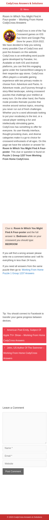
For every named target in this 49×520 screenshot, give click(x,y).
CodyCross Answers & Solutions (24, 3)
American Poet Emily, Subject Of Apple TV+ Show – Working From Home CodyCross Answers (24, 335)
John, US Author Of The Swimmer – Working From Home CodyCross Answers (23, 353)
